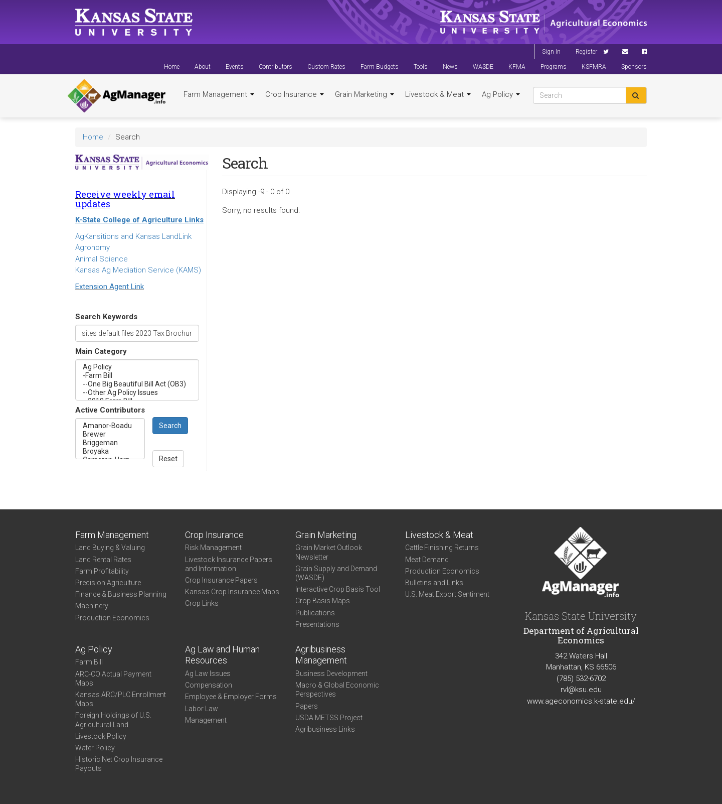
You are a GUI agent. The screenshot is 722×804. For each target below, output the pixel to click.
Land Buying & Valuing (110, 548)
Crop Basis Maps (322, 601)
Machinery (91, 606)
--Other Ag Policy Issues (137, 392)
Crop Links (202, 603)
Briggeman (110, 443)
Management (206, 720)
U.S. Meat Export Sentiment (447, 594)
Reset (168, 459)
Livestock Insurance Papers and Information (228, 564)
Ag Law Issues (208, 673)
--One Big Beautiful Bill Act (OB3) (137, 384)
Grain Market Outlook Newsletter (328, 552)
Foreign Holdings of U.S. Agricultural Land (113, 719)
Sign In (551, 51)
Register (586, 51)
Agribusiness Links (325, 729)
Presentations (317, 624)
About (203, 66)
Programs (553, 66)
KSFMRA (594, 66)
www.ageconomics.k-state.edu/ (581, 701)
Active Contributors (110, 410)
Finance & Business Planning (120, 594)
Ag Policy (501, 94)
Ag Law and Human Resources (222, 655)
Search (170, 426)
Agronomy (92, 247)
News (450, 66)
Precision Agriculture (108, 583)
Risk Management (213, 548)
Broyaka (110, 451)
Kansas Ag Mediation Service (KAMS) (138, 270)
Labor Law (201, 709)
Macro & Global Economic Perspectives (337, 689)
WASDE (483, 66)
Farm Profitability (102, 571)
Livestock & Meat (438, 94)
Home (171, 66)
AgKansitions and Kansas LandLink (133, 236)
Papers (306, 706)
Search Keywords (106, 316)
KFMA (516, 66)
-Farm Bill (137, 375)
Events (235, 66)
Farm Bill (89, 662)
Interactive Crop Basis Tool (337, 589)
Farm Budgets (379, 66)
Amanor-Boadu (110, 426)
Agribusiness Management (321, 655)
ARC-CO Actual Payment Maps (113, 678)
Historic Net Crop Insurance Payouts (118, 763)
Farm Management (219, 94)
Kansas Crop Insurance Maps (232, 592)
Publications (315, 613)
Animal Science (101, 258)
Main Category (101, 351)
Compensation (208, 685)
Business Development (331, 673)
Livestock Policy (100, 736)
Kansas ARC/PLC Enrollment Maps (120, 699)
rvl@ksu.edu (581, 689)
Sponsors (634, 66)
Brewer (110, 434)
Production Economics (112, 618)
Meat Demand (427, 560)
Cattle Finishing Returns (442, 548)
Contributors (275, 66)
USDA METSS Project (329, 718)
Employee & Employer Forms (231, 697)
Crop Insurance (294, 94)
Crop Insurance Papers (221, 580)
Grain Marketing (364, 94)
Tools (421, 66)
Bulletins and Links (434, 583)
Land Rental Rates (103, 560)
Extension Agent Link (109, 286)
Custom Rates (326, 66)
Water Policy (95, 748)
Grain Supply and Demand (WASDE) (336, 573)
